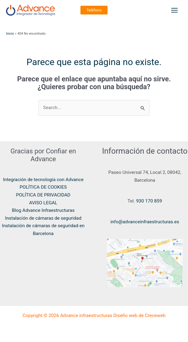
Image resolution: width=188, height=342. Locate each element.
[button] (94, 10)
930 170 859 (148, 201)
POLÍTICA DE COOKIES (43, 187)
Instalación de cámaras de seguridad (43, 218)
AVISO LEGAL (43, 203)
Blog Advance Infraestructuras (43, 210)
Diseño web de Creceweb (139, 315)
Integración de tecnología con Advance (43, 179)
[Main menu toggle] (174, 10)
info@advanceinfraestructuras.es (145, 221)
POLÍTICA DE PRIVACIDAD (43, 195)
